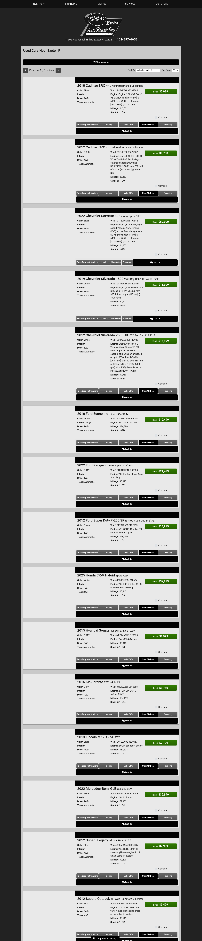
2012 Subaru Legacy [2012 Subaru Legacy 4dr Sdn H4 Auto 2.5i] (104, 764)
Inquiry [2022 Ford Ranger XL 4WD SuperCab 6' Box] (107, 468)
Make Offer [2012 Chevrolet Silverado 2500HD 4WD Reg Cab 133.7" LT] (123, 375)
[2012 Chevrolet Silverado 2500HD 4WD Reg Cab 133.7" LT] (49, 330)
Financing (154, 124)
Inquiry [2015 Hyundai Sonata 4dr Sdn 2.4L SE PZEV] (107, 609)
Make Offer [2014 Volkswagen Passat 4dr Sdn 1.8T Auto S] (123, 896)
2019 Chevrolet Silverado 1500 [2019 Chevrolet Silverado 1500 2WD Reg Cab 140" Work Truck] (118, 264)
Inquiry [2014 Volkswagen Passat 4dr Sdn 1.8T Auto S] (107, 896)
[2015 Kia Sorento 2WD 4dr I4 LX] (49, 636)
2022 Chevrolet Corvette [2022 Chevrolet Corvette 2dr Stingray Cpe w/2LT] (109, 202)
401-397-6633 (127, 39)
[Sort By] (148, 69)
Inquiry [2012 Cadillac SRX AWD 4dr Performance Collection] (107, 186)
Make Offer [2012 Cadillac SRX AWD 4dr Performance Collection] (123, 186)
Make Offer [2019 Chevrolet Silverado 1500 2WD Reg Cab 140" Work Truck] (128, 303)
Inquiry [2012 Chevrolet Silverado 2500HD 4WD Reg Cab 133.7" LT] (107, 375)
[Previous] (25, 69)
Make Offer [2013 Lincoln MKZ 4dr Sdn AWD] (123, 703)
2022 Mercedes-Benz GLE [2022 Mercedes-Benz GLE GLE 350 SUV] (104, 719)
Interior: (81, 93)
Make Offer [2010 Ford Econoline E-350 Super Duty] (123, 420)
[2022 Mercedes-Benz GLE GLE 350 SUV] (49, 730)
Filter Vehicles (101, 61)
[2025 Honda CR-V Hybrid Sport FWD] (49, 543)
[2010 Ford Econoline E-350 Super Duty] (49, 402)
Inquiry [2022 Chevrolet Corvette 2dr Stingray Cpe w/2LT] (109, 247)
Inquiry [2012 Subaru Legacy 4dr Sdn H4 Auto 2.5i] (107, 799)
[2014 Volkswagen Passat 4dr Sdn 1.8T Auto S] (49, 878)
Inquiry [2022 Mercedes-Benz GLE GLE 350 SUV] (107, 748)
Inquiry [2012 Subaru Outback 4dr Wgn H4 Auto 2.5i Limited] (107, 851)
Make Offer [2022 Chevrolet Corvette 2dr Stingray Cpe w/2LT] (128, 247)
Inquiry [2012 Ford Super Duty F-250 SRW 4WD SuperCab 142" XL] (107, 516)
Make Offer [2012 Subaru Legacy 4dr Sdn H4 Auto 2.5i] (123, 799)
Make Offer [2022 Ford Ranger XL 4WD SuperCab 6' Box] (123, 468)
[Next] (58, 69)
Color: (80, 90)
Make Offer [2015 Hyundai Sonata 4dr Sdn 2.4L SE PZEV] (123, 609)
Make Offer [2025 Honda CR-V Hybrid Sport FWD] (123, 564)
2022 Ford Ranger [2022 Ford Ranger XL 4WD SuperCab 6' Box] (105, 436)
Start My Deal (138, 124)
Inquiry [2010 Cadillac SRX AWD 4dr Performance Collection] (107, 124)
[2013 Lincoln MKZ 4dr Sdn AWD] (49, 685)
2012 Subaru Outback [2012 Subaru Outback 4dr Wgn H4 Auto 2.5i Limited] (110, 815)
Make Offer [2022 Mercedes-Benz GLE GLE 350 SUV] (123, 748)
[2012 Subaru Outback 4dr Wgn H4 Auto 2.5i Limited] (49, 826)
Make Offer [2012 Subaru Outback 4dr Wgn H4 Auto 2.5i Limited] (123, 851)
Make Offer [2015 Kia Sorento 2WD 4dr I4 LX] (123, 658)
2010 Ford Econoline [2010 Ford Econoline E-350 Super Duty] (102, 391)
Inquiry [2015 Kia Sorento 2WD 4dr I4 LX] (107, 658)
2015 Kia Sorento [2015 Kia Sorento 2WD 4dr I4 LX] (98, 625)
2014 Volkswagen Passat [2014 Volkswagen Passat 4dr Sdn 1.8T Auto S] (107, 867)
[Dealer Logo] (101, 24)
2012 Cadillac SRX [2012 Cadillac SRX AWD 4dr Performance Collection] (110, 140)
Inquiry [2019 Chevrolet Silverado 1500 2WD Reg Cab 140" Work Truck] (109, 303)
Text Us (170, 124)
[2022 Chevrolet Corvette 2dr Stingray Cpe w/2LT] (49, 213)
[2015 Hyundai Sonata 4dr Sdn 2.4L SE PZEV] (49, 591)
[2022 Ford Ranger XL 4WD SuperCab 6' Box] (49, 446)
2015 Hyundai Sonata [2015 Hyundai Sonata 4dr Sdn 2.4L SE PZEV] (106, 581)
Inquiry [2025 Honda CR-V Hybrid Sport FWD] (107, 564)
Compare (162, 117)
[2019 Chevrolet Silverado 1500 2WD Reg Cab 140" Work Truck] (49, 274)
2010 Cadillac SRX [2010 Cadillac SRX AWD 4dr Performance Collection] (110, 85)
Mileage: (114, 108)
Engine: (114, 93)
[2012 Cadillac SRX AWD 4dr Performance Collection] (49, 151)
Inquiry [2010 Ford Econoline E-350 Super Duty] (107, 420)
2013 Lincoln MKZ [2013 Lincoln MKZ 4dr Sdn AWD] (98, 674)
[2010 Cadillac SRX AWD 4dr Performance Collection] (49, 96)
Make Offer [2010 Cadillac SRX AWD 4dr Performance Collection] (123, 124)
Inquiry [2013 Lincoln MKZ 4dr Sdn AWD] (107, 703)
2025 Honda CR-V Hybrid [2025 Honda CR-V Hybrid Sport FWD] (102, 532)
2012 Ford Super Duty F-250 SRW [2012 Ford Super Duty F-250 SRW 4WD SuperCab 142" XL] (115, 484)
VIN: (112, 90)
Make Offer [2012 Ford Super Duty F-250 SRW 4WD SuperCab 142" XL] (123, 516)
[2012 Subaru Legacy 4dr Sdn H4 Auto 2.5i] (49, 774)
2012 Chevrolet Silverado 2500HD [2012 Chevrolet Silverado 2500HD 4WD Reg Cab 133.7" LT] (116, 319)
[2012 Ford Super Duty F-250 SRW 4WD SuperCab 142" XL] (49, 495)
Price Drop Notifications (87, 124)
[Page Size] (175, 69)
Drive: (80, 97)
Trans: (80, 101)
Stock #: (114, 111)
